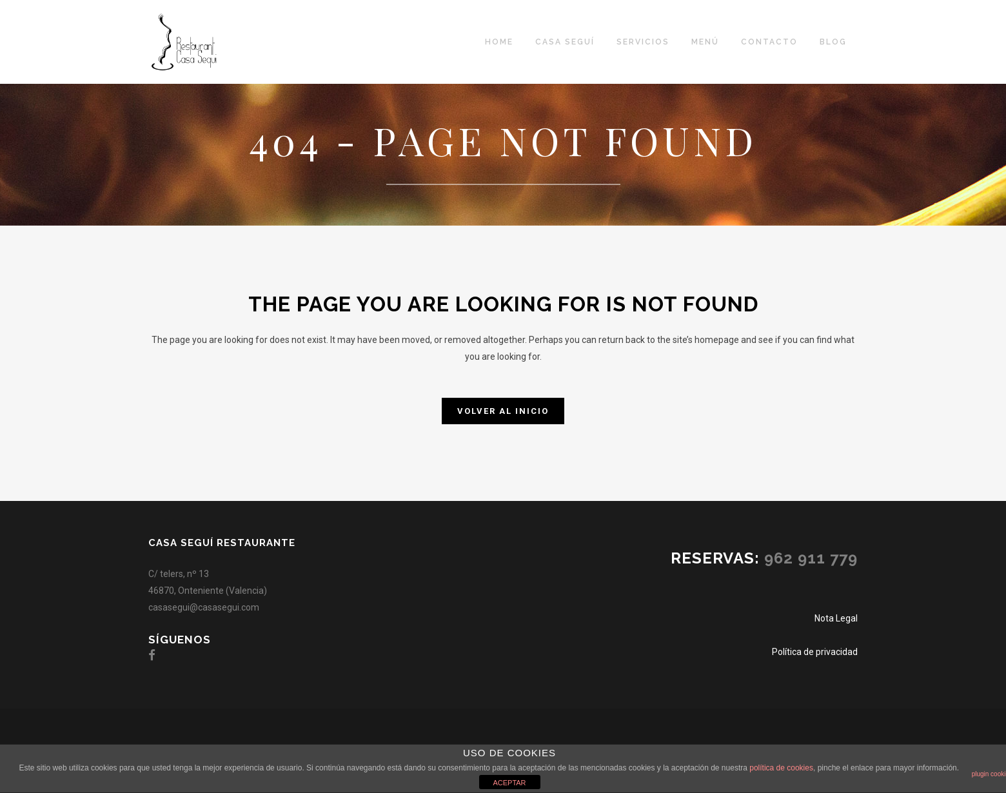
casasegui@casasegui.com (203, 607)
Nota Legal (836, 618)
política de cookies (781, 767)
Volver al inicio (503, 411)
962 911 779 (811, 558)
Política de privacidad (815, 652)
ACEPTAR (509, 783)
